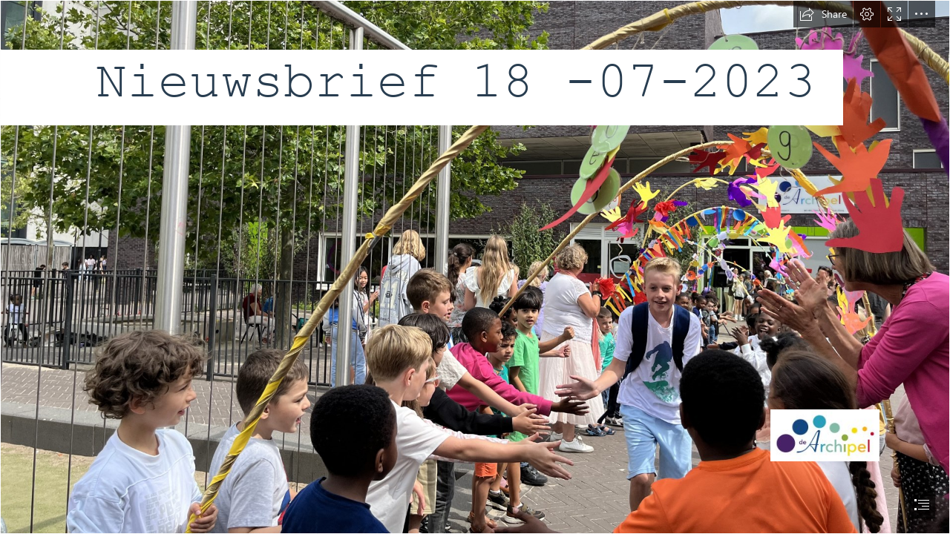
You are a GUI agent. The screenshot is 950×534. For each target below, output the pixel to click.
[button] (823, 14)
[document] (475, 267)
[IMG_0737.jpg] (475, 267)
